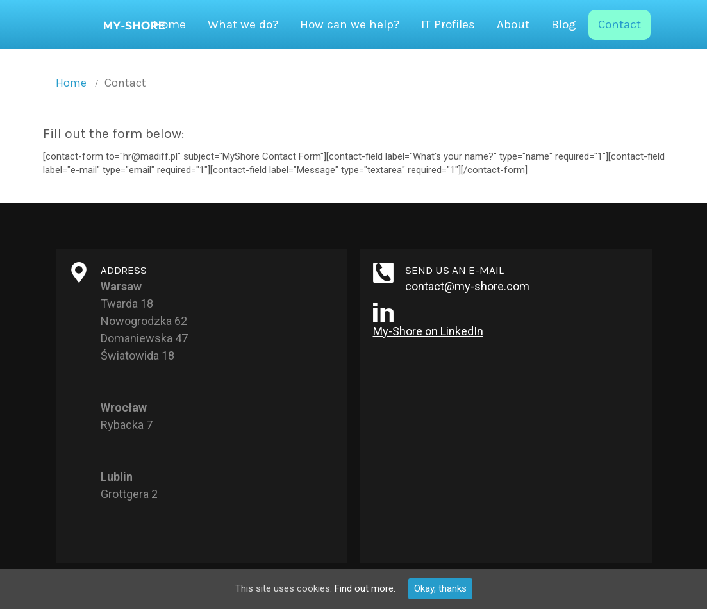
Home (71, 83)
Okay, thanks (440, 588)
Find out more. (365, 588)
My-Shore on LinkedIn (428, 331)
